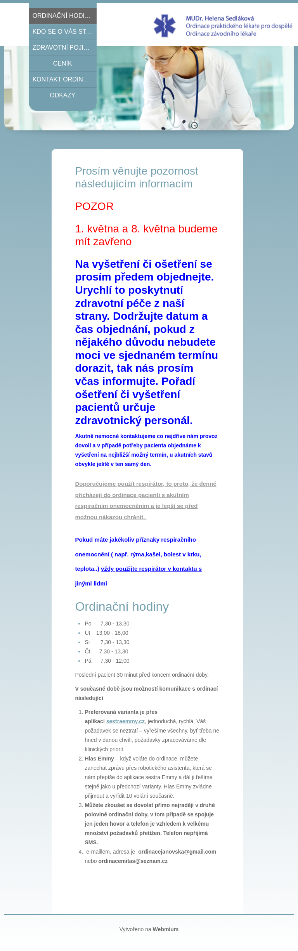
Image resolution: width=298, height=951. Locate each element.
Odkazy (62, 95)
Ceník (62, 63)
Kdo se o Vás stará (65, 31)
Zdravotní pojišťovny (65, 47)
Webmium (166, 929)
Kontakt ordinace (64, 79)
